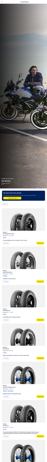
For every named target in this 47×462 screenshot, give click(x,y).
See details (6, 243)
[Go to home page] (24, 2)
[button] (8, 235)
